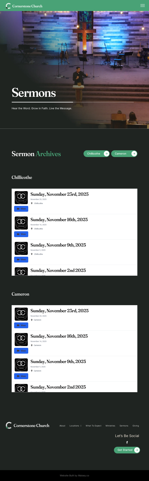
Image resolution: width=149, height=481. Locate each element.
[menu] (142, 5)
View (22, 325)
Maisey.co (83, 475)
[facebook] (127, 443)
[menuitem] (62, 425)
